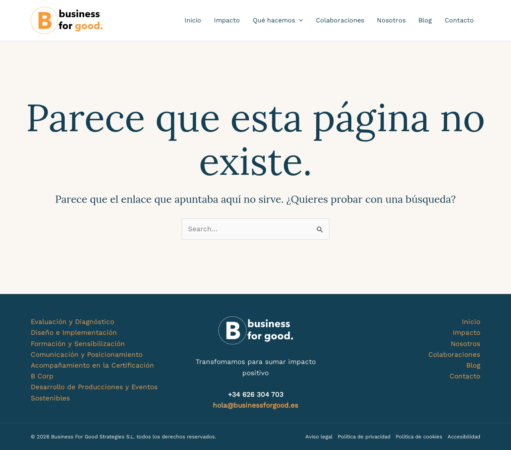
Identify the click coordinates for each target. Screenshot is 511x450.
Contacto (459, 20)
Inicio (192, 20)
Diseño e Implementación (74, 332)
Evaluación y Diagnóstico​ (72, 322)
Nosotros (391, 20)
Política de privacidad (364, 437)
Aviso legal (319, 437)
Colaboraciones (340, 20)
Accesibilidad (464, 437)
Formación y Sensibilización (78, 344)
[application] (299, 20)
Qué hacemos (278, 20)
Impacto (227, 20)
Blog (425, 20)
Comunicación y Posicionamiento (87, 354)
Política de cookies (419, 437)
